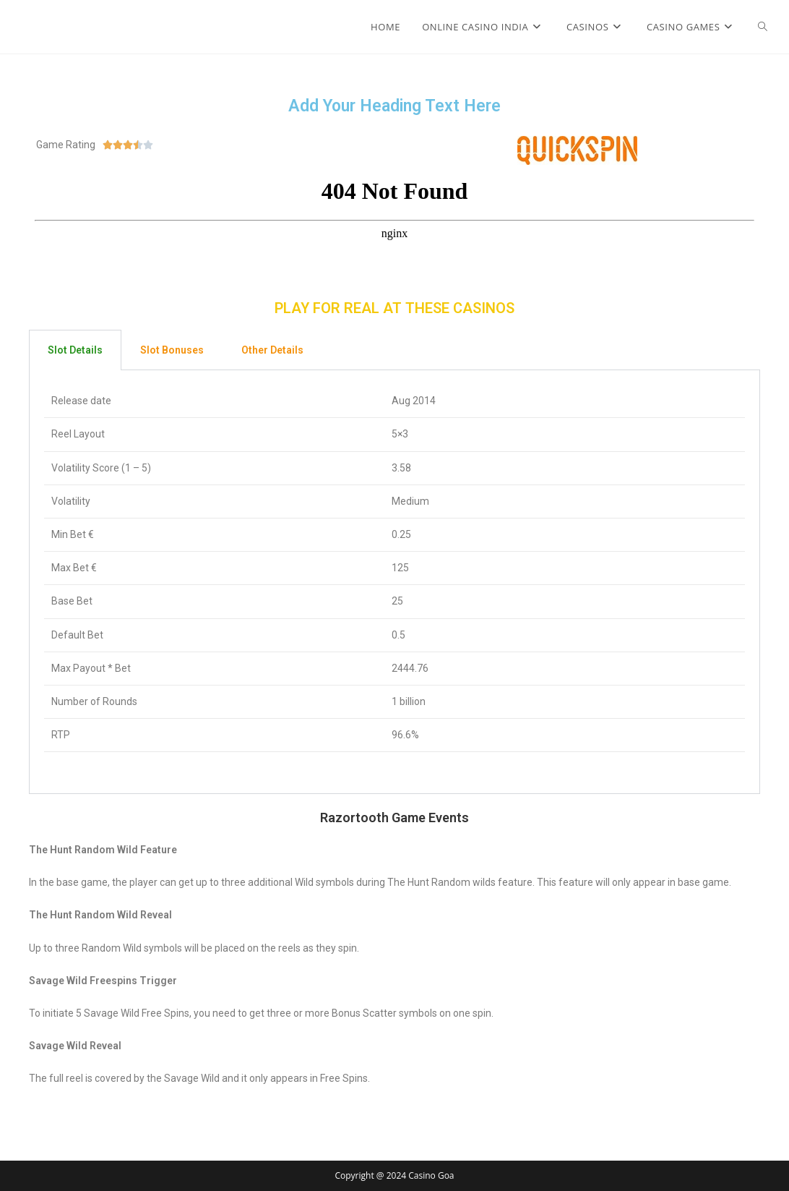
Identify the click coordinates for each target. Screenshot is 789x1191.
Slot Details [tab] (75, 350)
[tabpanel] (394, 582)
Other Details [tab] (272, 350)
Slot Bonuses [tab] (172, 350)
